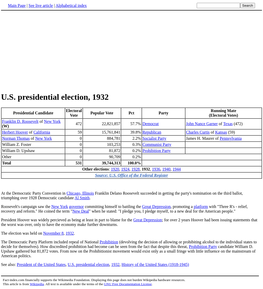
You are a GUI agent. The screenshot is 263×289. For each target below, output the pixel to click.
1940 (166, 169)
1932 (69, 233)
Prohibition (109, 242)
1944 (177, 169)
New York (52, 121)
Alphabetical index (71, 5)
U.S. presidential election (88, 264)
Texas (228, 124)
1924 (125, 169)
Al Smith (82, 198)
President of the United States (41, 264)
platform (201, 206)
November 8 (53, 233)
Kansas (221, 132)
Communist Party (157, 144)
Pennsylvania (230, 138)
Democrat (151, 124)
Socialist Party (154, 138)
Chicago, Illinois (80, 193)
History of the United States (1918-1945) (155, 264)
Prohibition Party (157, 150)
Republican (152, 132)
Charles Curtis (198, 132)
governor (76, 206)
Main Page (17, 5)
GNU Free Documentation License (128, 284)
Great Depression (156, 206)
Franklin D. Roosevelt (20, 121)
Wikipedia (37, 284)
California (41, 132)
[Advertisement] (44, 51)
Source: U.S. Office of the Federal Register (131, 175)
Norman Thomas (16, 138)
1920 (115, 169)
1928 (136, 169)
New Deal (80, 211)
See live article (41, 5)
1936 (156, 169)
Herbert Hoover (15, 132)
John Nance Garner (202, 124)
